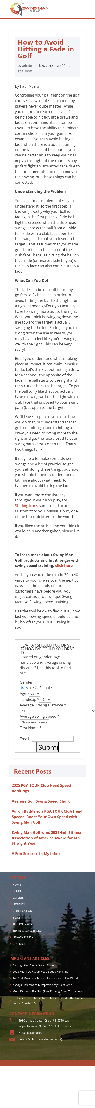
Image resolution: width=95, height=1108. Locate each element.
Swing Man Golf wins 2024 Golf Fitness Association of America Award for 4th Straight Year (47, 838)
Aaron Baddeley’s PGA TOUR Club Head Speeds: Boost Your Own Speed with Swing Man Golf (47, 817)
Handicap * (29, 699)
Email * (26, 738)
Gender (26, 682)
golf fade (63, 65)
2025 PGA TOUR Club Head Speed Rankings (40, 971)
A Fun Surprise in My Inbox (36, 853)
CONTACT (19, 944)
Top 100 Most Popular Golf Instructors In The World (45, 978)
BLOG (16, 917)
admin (27, 65)
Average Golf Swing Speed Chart (41, 801)
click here (64, 565)
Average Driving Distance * (43, 705)
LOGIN (17, 891)
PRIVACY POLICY (23, 937)
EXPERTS (18, 898)
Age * (24, 693)
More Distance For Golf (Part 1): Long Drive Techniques (48, 991)
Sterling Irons (26, 505)
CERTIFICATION (22, 911)
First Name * (31, 727)
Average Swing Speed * (39, 716)
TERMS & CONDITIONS (27, 931)
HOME (17, 885)
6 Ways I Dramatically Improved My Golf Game (42, 985)
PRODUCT (19, 904)
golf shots (25, 71)
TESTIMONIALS (22, 924)
